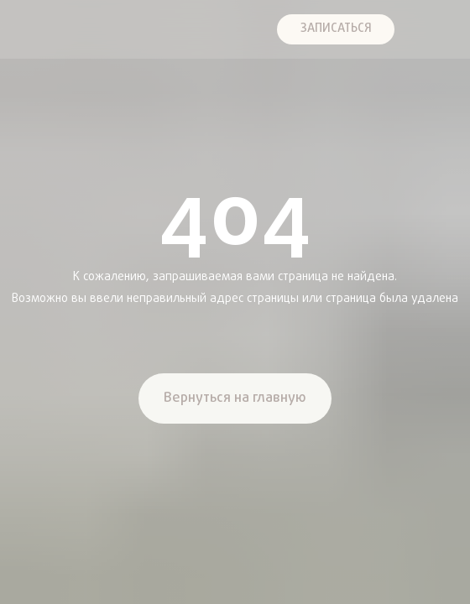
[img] (28, 29)
